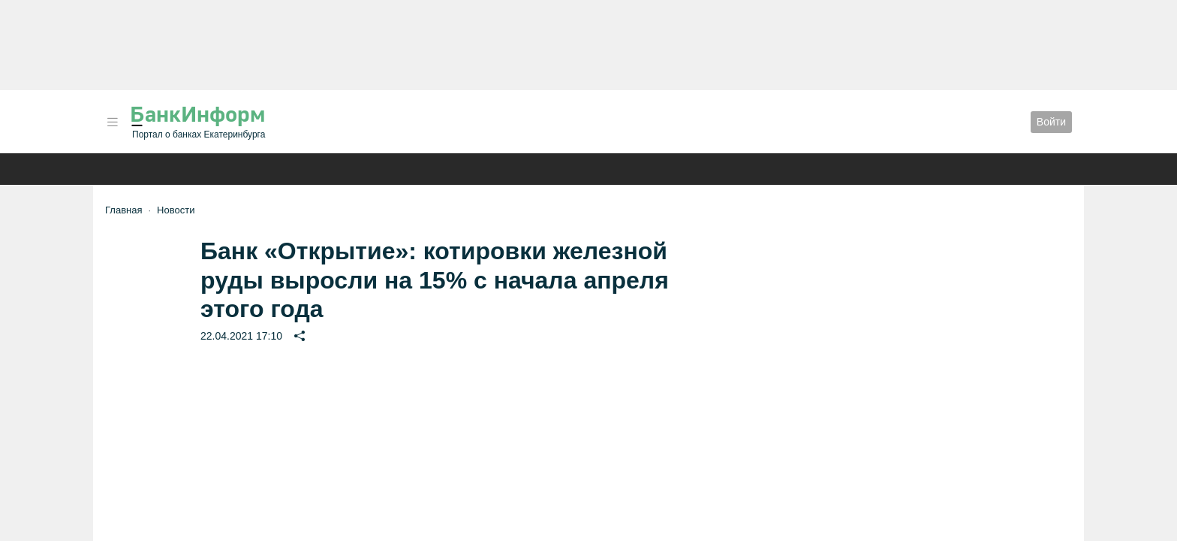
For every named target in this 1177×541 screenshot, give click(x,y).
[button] (112, 122)
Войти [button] (1051, 122)
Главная (123, 210)
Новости (175, 210)
